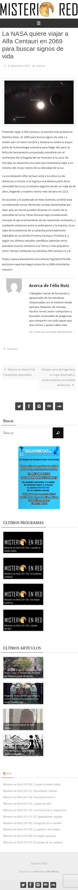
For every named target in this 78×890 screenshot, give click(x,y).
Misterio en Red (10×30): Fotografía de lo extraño (32, 823)
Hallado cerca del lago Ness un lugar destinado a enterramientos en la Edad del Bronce (58, 377)
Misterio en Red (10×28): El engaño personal (29, 835)
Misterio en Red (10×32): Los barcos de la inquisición (34, 810)
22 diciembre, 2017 (18, 66)
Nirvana (39, 871)
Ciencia (40, 66)
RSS (9, 773)
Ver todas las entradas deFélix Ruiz (52, 332)
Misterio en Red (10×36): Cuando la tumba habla (32, 784)
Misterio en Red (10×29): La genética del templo (31, 829)
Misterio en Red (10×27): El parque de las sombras (33, 842)
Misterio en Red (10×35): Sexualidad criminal (30, 791)
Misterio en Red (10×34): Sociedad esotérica (29, 797)
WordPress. (53, 871)
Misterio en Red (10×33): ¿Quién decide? (27, 803)
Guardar (12, 349)
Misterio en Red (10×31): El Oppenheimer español (32, 816)
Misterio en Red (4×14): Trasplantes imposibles (19, 372)
